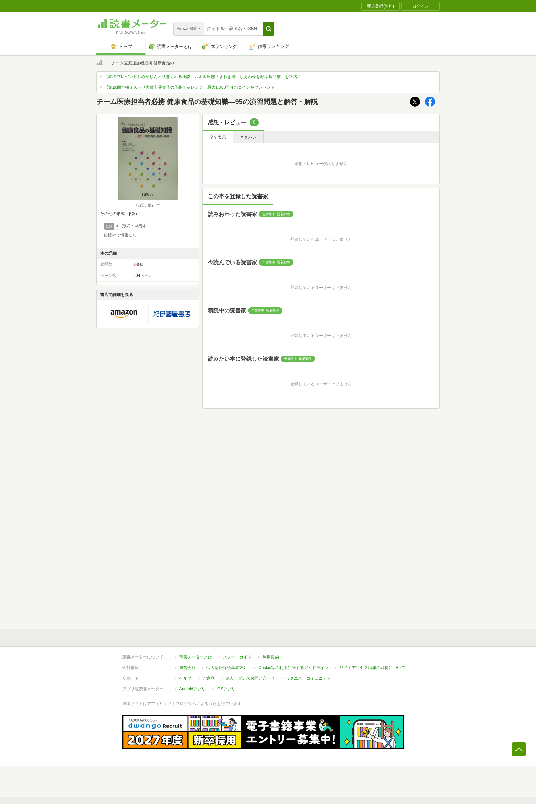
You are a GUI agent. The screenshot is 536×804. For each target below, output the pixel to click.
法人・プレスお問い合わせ (250, 678)
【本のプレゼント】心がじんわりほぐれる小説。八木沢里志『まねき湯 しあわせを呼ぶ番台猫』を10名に (203, 76)
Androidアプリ (192, 689)
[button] (268, 29)
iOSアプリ (226, 689)
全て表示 (218, 137)
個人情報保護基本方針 (226, 668)
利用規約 (271, 657)
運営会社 (187, 668)
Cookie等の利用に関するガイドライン (293, 668)
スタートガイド (237, 657)
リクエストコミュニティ (308, 678)
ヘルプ (185, 678)
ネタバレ (248, 137)
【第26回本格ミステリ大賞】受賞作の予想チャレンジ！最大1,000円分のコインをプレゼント (189, 87)
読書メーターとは (195, 657)
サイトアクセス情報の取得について (372, 668)
